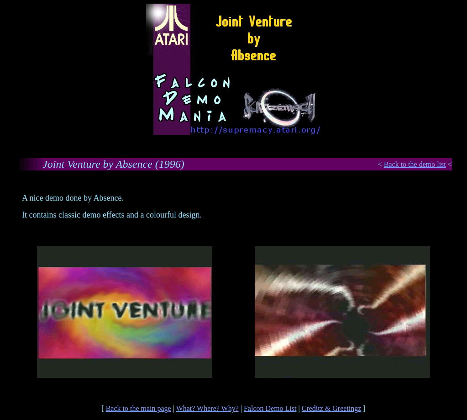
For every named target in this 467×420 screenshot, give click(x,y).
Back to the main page (138, 408)
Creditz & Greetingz (332, 408)
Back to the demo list (415, 164)
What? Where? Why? (207, 408)
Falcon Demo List (270, 408)
